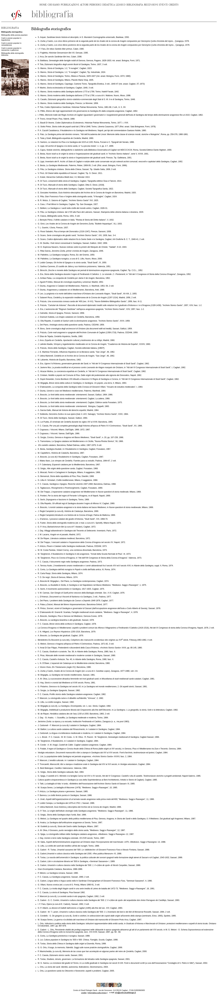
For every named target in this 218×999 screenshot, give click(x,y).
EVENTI (163, 4)
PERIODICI (95, 4)
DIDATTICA (108, 4)
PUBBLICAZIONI (70, 4)
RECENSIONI (151, 4)
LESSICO (121, 4)
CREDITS (173, 4)
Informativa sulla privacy (97, 993)
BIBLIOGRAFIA (134, 4)
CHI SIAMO (54, 4)
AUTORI (84, 4)
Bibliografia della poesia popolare (14, 35)
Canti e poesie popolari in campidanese (11, 44)
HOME (43, 4)
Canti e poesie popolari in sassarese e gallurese (11, 49)
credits (83, 993)
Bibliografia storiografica (11, 32)
